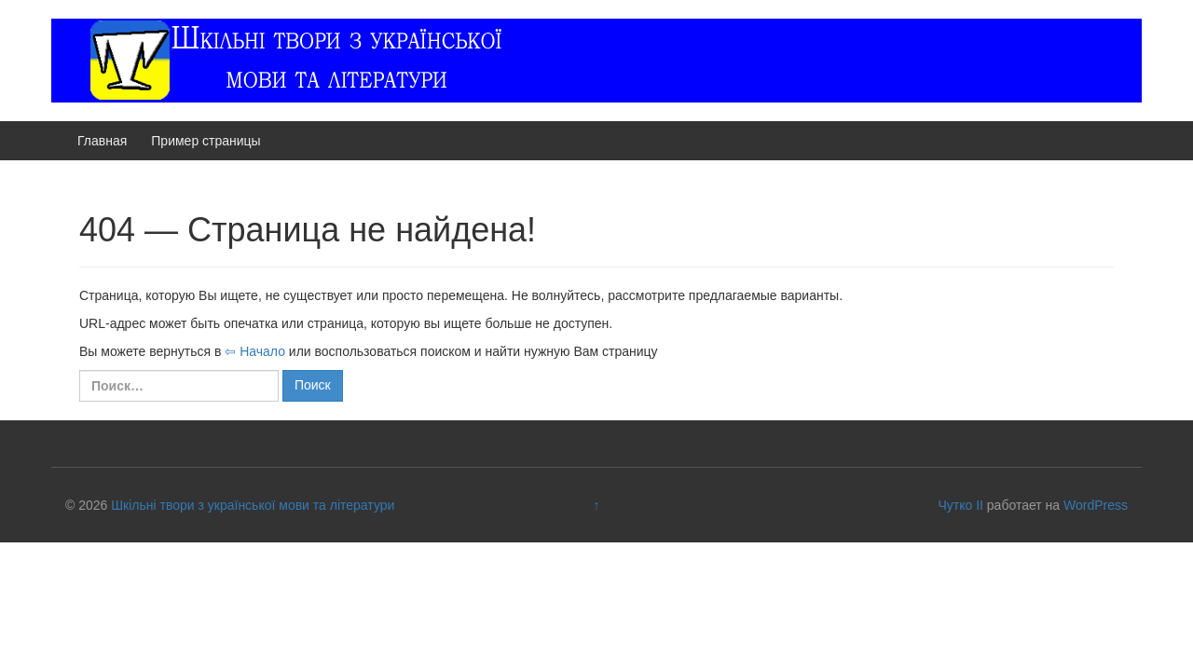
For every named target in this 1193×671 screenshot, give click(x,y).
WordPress (1095, 505)
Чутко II (960, 505)
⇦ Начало (255, 351)
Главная (102, 140)
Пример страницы (205, 140)
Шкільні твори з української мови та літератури (252, 505)
